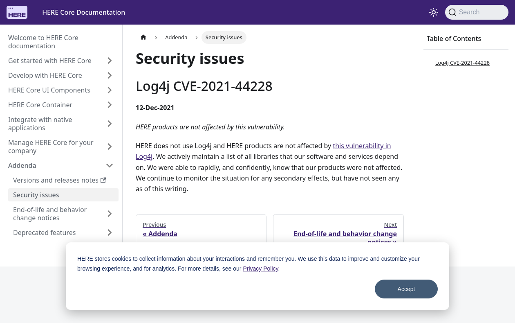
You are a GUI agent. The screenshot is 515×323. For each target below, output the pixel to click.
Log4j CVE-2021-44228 (462, 62)
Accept (406, 289)
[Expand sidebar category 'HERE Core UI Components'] (110, 90)
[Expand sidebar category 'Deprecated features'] (110, 232)
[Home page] (143, 37)
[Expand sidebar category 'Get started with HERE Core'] (110, 60)
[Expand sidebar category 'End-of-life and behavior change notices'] (110, 213)
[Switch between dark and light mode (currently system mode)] (433, 12)
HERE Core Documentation (83, 12)
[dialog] (257, 276)
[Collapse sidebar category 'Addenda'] (110, 165)
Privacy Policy (260, 268)
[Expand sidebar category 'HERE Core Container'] (110, 104)
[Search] (476, 12)
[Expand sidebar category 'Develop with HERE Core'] (110, 75)
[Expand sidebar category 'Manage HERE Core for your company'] (110, 146)
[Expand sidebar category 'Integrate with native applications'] (110, 123)
